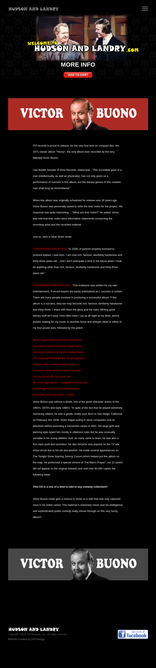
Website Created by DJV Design (26, 639)
